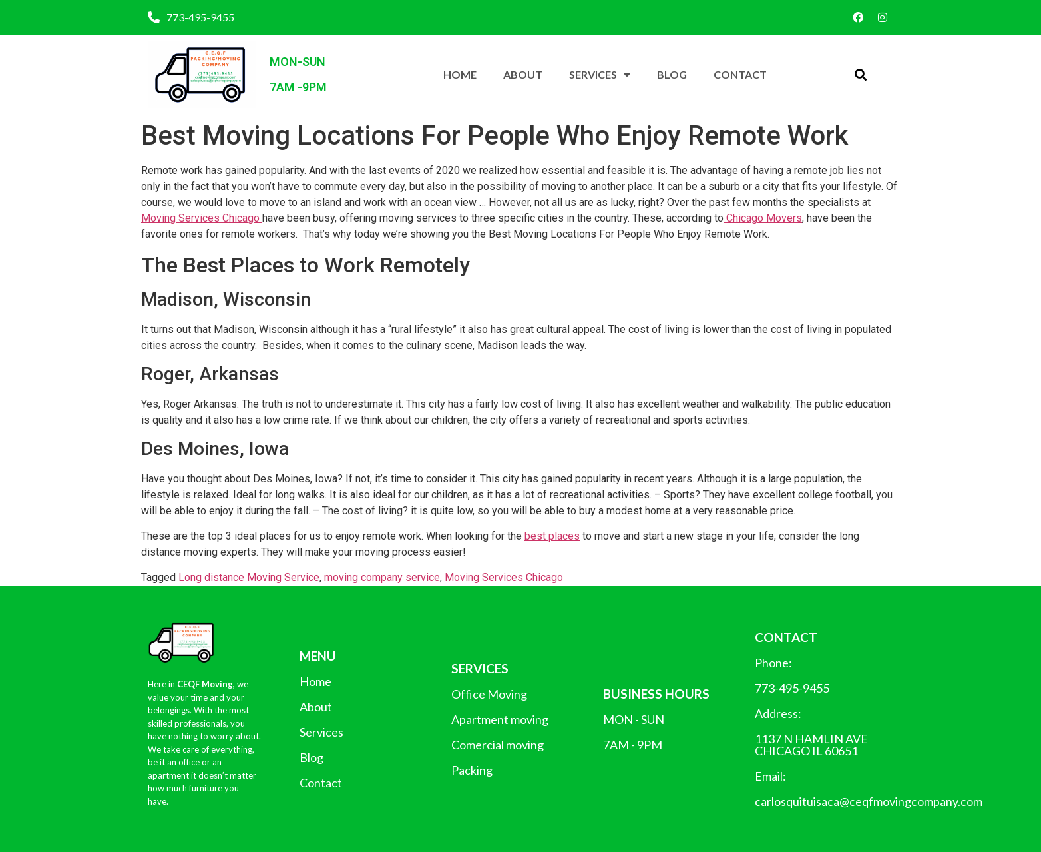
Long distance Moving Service (248, 577)
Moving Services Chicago (201, 218)
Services (599, 75)
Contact (740, 74)
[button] (860, 75)
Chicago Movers (763, 218)
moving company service (382, 577)
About (522, 74)
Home (460, 74)
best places (552, 536)
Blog (672, 74)
